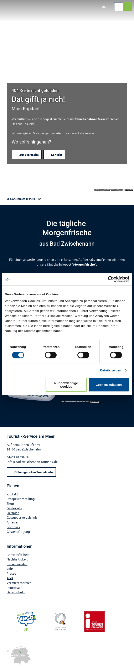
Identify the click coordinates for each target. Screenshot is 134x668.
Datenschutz (16, 592)
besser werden (17, 564)
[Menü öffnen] (118, 6)
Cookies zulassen (109, 384)
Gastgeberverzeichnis (22, 517)
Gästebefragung (18, 531)
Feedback (13, 527)
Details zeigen (110, 370)
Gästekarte (14, 508)
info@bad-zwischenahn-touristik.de (32, 462)
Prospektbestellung (21, 499)
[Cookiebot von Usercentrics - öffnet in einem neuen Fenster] (111, 279)
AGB (10, 578)
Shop (10, 503)
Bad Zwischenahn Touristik (21, 198)
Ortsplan (13, 513)
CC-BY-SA (129, 190)
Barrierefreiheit (18, 555)
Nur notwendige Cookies (66, 384)
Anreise (12, 522)
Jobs (10, 568)
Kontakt (12, 494)
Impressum (14, 587)
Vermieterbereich (19, 583)
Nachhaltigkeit (17, 559)
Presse (11, 573)
